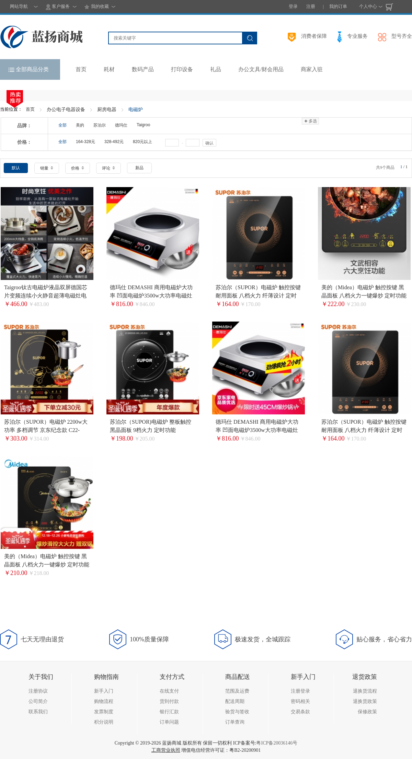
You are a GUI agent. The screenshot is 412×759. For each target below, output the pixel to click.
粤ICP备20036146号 (276, 743)
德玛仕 (121, 125)
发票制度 (103, 711)
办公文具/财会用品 (261, 69)
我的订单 (338, 6)
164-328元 (85, 141)
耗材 (109, 69)
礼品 (215, 69)
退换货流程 (365, 691)
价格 (77, 168)
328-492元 (114, 141)
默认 (16, 167)
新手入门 (103, 691)
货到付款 (169, 701)
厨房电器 (106, 109)
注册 (310, 6)
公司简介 (38, 701)
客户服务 (58, 7)
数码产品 (143, 69)
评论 (108, 168)
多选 (310, 121)
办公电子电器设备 (66, 109)
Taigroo (143, 124)
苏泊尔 (99, 125)
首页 (30, 109)
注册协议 (38, 691)
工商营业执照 (165, 750)
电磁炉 (135, 109)
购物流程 (103, 701)
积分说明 (103, 722)
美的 (80, 125)
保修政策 (367, 711)
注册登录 (300, 691)
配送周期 (234, 701)
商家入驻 (312, 69)
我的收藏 (96, 7)
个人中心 (368, 6)
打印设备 (182, 69)
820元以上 (142, 141)
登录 (293, 6)
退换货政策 (365, 701)
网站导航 (19, 6)
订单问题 (169, 722)
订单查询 (234, 722)
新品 (139, 167)
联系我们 (38, 711)
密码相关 (300, 701)
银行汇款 (169, 711)
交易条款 (300, 711)
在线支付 (169, 691)
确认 (209, 143)
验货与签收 (237, 711)
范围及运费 (237, 691)
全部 (62, 125)
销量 (46, 168)
